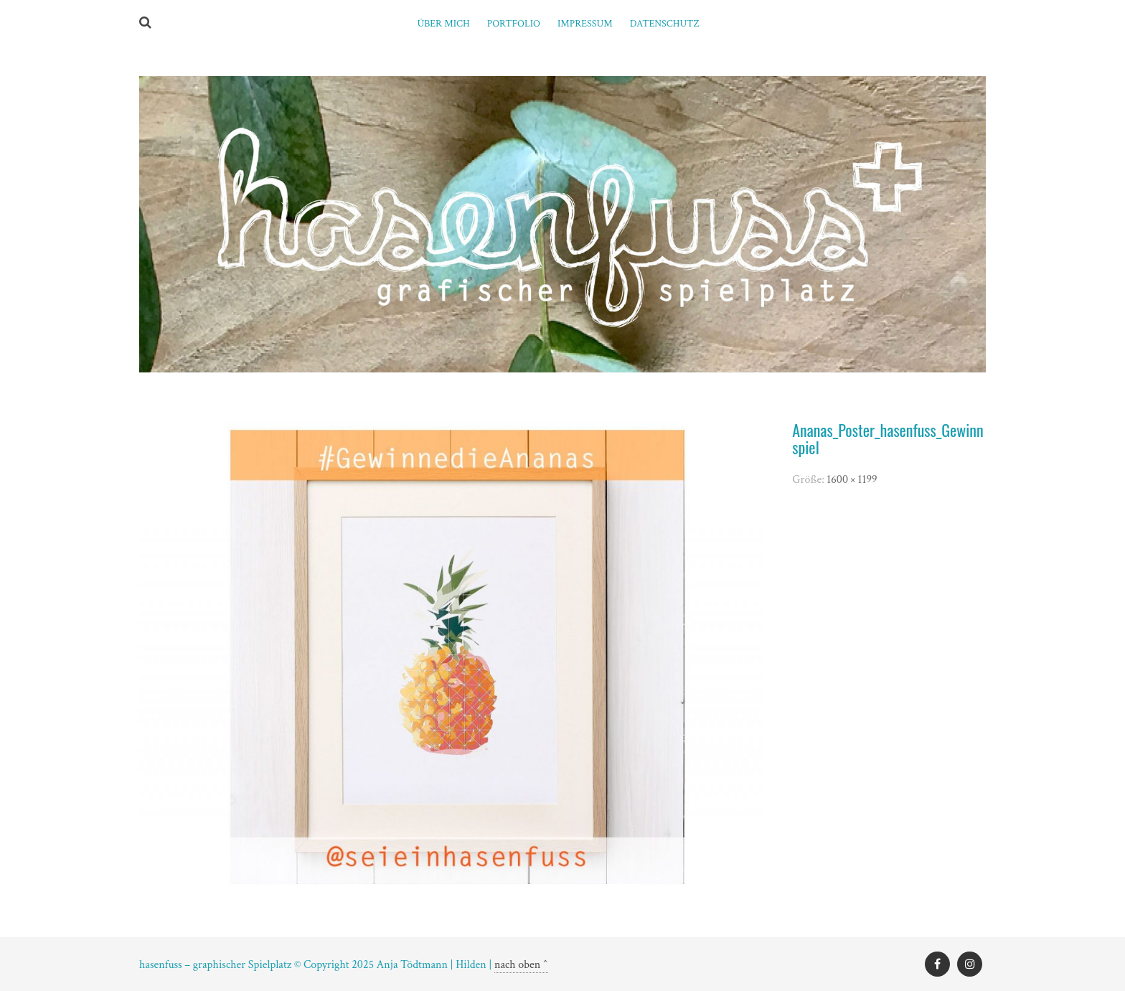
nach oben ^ (521, 964)
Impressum (585, 23)
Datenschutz (665, 23)
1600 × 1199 (852, 479)
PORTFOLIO (513, 23)
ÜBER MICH (443, 23)
